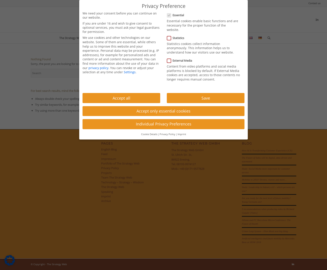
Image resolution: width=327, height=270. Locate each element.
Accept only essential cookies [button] (163, 111)
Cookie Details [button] (149, 134)
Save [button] (205, 98)
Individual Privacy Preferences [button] (163, 124)
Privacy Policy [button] (167, 134)
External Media (181, 61)
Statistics (177, 38)
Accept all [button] (121, 98)
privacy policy (98, 68)
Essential (177, 15)
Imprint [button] (182, 134)
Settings (130, 72)
